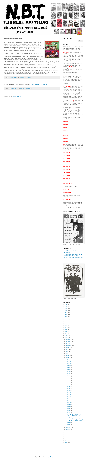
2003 (66, 442)
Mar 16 (69, 390)
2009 (66, 337)
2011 (66, 333)
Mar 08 (69, 406)
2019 (66, 317)
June (67, 351)
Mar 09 (69, 404)
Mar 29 (69, 363)
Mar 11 (69, 400)
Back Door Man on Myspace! (40, 84)
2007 (66, 434)
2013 (66, 329)
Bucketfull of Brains (70, 250)
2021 (66, 313)
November (68, 341)
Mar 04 (69, 410)
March (67, 357)
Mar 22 (69, 378)
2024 (66, 306)
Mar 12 (69, 398)
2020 (66, 315)
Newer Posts (8, 94)
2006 (66, 436)
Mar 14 (69, 394)
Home (32, 94)
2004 (66, 440)
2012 (66, 331)
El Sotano (67, 252)
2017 (66, 321)
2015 (66, 325)
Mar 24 (69, 374)
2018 (66, 319)
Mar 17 (69, 388)
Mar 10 (69, 402)
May (67, 353)
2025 (66, 304)
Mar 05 (69, 408)
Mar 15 (69, 392)
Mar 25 (69, 372)
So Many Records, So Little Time (73, 257)
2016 (66, 323)
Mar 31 (69, 359)
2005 (66, 438)
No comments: (28, 77)
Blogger (52, 457)
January (68, 429)
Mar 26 (69, 369)
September (69, 345)
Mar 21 (69, 380)
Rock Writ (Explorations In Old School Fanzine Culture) (73, 255)
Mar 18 (69, 386)
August (68, 347)
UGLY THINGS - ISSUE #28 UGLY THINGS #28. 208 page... (74, 416)
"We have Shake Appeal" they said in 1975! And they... (75, 419)
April (67, 355)
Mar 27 (69, 367)
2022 (66, 310)
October (68, 343)
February (68, 427)
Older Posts (55, 94)
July (67, 349)
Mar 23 (69, 376)
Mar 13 (69, 396)
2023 (66, 308)
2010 (66, 335)
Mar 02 (69, 422)
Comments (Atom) (17, 96)
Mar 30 (69, 361)
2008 (66, 432)
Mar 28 (69, 365)
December (68, 339)
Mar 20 (69, 382)
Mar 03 (69, 413)
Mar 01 (69, 424)
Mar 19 (69, 384)
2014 (66, 327)
